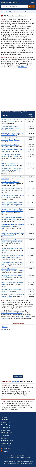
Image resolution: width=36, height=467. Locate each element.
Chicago (30, 381)
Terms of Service (6, 422)
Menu (31, 2)
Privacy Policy (5, 425)
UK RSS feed (22, 67)
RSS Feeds (5, 448)
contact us (4, 318)
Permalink (15, 381)
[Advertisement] (18, 89)
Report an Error (6, 446)
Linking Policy (5, 430)
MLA (25, 381)
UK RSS (4, 451)
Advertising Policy (6, 432)
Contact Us (4, 419)
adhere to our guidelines (22, 316)
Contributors (5, 435)
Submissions (5, 438)
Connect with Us (6, 443)
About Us (4, 417)
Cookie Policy (5, 427)
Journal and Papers (7, 440)
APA (21, 381)
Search (31, 6)
